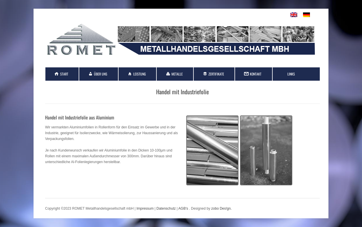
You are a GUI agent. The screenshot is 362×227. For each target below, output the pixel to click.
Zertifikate (216, 73)
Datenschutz (166, 208)
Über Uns (100, 73)
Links (291, 73)
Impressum (145, 208)
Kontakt (255, 73)
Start (64, 73)
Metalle (177, 73)
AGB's (183, 208)
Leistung (139, 73)
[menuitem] (293, 15)
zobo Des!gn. (221, 208)
